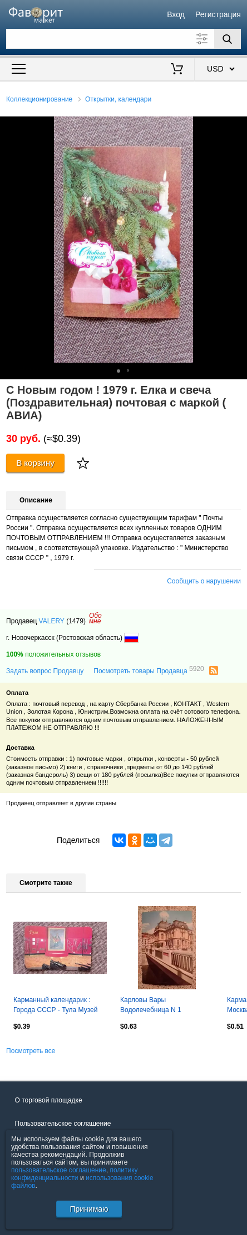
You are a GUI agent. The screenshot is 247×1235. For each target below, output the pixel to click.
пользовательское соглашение (58, 1170)
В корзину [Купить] (35, 462)
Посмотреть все (30, 1051)
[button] (237, 126)
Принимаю (89, 1208)
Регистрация (218, 14)
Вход (176, 14)
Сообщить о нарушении (204, 581)
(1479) (76, 621)
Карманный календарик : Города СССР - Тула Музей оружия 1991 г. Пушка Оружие (59, 1006)
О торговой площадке (48, 1100)
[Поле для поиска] (123, 39)
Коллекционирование (39, 99)
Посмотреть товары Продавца (148, 670)
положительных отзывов (53, 654)
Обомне (95, 618)
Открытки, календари (118, 99)
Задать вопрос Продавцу (44, 671)
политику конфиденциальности (74, 1174)
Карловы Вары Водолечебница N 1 (150, 1005)
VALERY (52, 621)
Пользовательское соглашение (63, 1123)
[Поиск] (227, 39)
